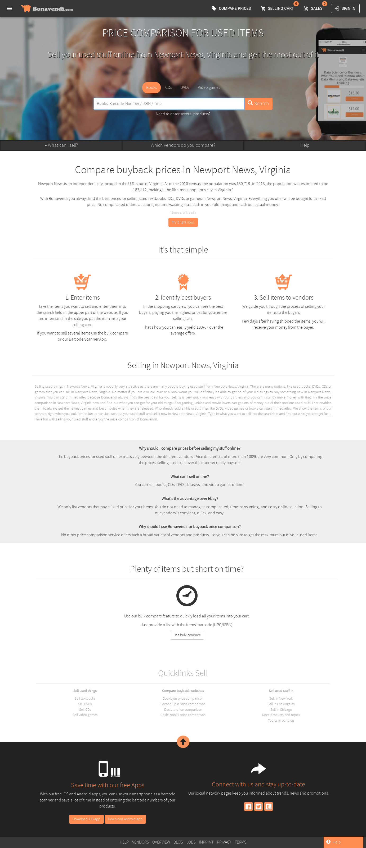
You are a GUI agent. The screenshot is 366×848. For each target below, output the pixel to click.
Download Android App (125, 819)
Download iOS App (86, 819)
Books (151, 87)
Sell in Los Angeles (281, 704)
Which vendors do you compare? (183, 145)
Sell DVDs (85, 704)
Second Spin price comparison (183, 704)
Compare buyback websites (183, 690)
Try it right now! (183, 222)
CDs (168, 87)
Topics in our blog (281, 720)
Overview (161, 842)
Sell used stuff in (281, 690)
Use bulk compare (187, 635)
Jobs (190, 842)
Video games (209, 87)
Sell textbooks (85, 698)
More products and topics (281, 715)
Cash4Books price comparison (183, 715)
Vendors (140, 842)
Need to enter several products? (183, 114)
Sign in (345, 8)
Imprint (206, 842)
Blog (178, 842)
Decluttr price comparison (183, 709)
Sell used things (85, 690)
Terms (240, 842)
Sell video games (85, 715)
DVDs (184, 87)
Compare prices (231, 8)
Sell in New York (281, 698)
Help (305, 145)
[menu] (9, 8)
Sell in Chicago (281, 709)
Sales (313, 8)
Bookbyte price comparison (183, 698)
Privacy (224, 842)
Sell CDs (85, 709)
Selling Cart (278, 8)
